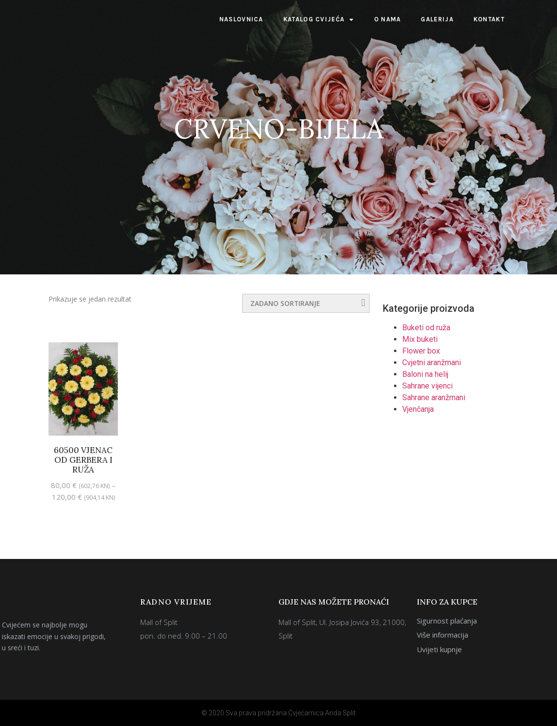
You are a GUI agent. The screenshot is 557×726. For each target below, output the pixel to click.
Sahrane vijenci (427, 385)
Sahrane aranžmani (433, 397)
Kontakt (489, 19)
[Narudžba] (306, 303)
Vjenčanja (418, 409)
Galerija (437, 19)
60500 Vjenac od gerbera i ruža (83, 460)
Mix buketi (420, 339)
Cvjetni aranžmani (431, 362)
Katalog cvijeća (318, 20)
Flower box (421, 350)
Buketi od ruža (426, 327)
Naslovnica (241, 19)
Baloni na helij (425, 374)
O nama (387, 19)
